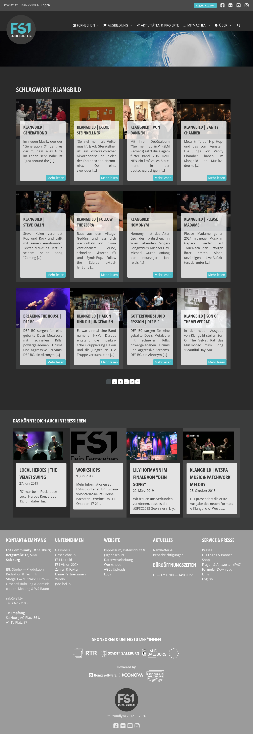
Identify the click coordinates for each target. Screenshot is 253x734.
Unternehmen (69, 540)
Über (223, 25)
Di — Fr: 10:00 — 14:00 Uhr (173, 575)
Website (112, 540)
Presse (207, 550)
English (45, 5)
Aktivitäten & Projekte (160, 25)
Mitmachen (196, 25)
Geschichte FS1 (66, 555)
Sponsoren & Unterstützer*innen (126, 639)
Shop (206, 560)
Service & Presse (218, 540)
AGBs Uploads (114, 569)
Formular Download (217, 569)
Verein (60, 579)
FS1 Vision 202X (66, 564)
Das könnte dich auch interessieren (49, 420)
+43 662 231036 (29, 5)
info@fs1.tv (11, 5)
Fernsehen (86, 25)
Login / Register (205, 5)
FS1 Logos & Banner (217, 555)
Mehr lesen (55, 178)
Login (108, 574)
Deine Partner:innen (70, 574)
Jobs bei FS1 (64, 584)
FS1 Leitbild (63, 560)
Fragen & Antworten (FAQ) (221, 564)
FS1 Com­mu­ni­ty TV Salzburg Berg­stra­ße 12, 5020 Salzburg (28, 555)
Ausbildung (118, 25)
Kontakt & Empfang (26, 540)
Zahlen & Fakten (67, 569)
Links (206, 574)
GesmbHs (62, 550)
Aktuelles (163, 540)
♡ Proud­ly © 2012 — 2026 (126, 716)
